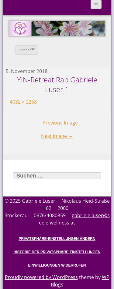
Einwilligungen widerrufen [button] (57, 265)
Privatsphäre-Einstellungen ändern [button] (57, 239)
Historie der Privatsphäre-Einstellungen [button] (56, 252)
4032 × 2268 (23, 101)
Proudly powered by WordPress (41, 277)
